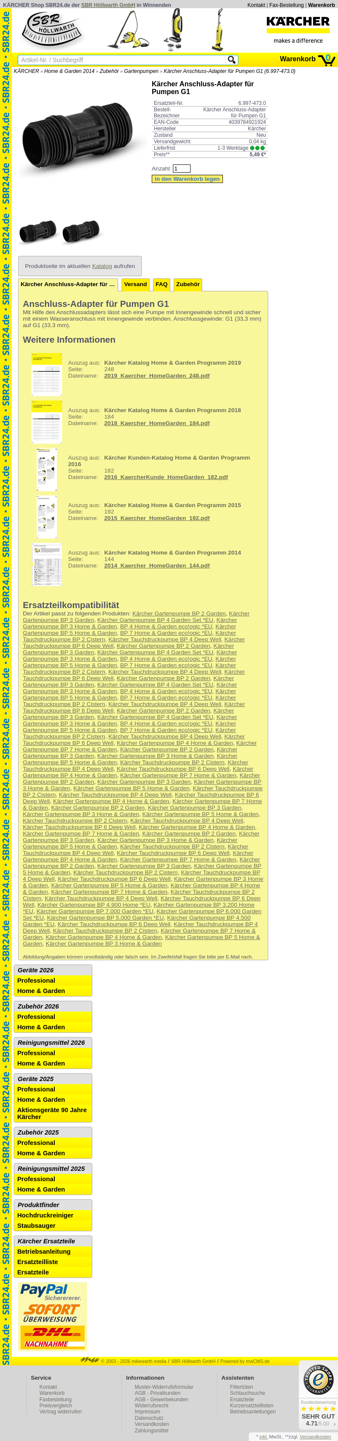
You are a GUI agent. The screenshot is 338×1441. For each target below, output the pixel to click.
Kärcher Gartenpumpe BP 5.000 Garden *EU (105, 917)
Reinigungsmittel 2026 (51, 1042)
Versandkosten (152, 1424)
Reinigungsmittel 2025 (51, 1168)
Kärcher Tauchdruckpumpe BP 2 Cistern (172, 762)
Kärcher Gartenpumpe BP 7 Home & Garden (178, 775)
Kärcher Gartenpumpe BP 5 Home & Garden (131, 788)
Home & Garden (41, 990)
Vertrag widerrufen (61, 1412)
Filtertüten (241, 1387)
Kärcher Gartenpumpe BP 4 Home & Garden (175, 743)
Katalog (102, 266)
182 (137, 469)
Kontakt (256, 5)
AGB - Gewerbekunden (161, 1400)
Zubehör (109, 71)
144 (133, 564)
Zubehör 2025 (38, 1132)
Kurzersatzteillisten (252, 1406)
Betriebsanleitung (44, 1251)
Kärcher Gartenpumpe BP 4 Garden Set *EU (155, 620)
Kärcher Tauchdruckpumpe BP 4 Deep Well (164, 639)
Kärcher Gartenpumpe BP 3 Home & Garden (155, 756)
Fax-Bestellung (286, 5)
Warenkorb (321, 5)
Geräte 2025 (35, 1078)
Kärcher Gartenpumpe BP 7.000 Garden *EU (95, 911)
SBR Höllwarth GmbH (108, 5)
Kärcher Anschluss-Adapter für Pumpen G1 (69, 284)
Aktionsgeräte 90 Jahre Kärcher (52, 1113)
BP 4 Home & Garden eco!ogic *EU (166, 626)
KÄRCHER (26, 71)
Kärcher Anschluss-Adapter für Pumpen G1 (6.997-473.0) (230, 71)
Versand (135, 284)
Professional (36, 980)
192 (133, 517)
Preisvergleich (56, 1406)
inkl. (264, 1436)
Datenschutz (149, 1418)
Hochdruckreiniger (45, 1215)
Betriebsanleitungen (253, 1412)
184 (133, 422)
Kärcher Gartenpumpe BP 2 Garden (179, 613)
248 (133, 374)
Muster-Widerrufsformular (164, 1387)
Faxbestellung (56, 1400)
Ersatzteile (33, 1272)
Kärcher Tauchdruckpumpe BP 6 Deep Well (173, 769)
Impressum (147, 1412)
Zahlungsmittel (152, 1431)
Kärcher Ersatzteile (46, 1241)
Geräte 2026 (35, 970)
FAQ (162, 284)
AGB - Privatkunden (158, 1393)
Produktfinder (38, 1204)
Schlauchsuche (247, 1393)
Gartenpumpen (141, 71)
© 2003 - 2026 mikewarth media (123, 1361)
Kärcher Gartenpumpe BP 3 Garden (144, 782)
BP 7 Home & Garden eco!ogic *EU (166, 633)
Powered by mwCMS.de (244, 1361)
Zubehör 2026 (38, 1006)
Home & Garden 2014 (69, 71)
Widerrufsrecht (152, 1406)
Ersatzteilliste (37, 1261)
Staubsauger (36, 1225)
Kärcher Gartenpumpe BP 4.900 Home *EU (94, 905)
